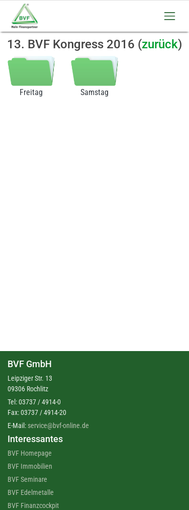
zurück (160, 44)
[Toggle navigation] (169, 16)
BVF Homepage (30, 453)
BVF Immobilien (30, 466)
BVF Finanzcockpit (33, 505)
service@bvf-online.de (58, 425)
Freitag (31, 76)
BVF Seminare (27, 479)
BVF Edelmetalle (31, 492)
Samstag (94, 76)
